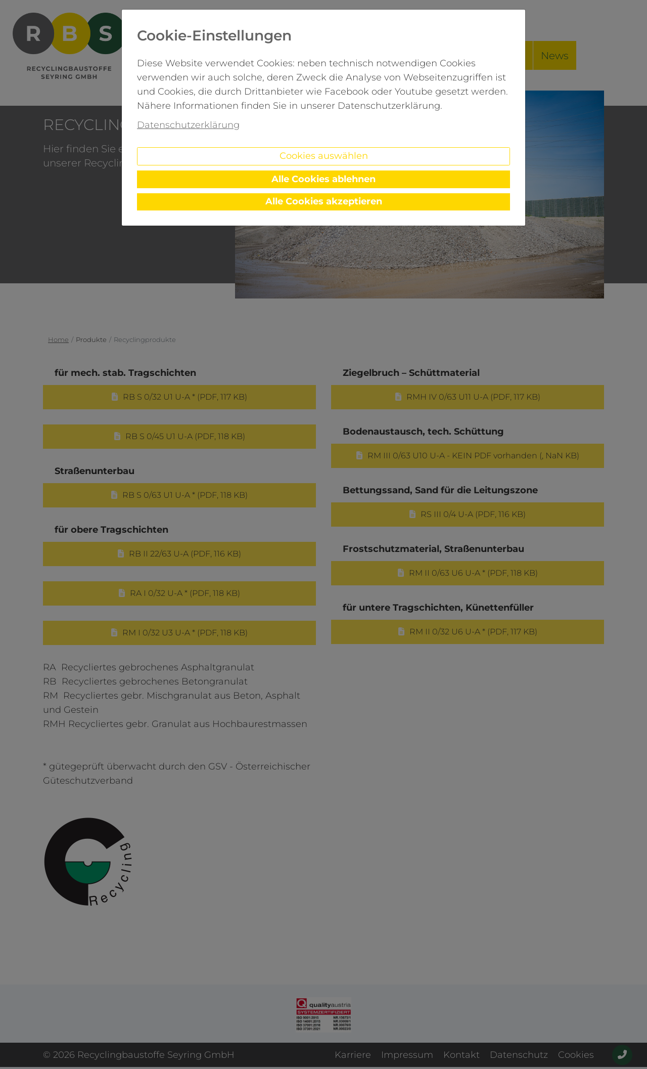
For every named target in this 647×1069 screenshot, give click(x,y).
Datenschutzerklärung (188, 125)
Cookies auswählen (324, 155)
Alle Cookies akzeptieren (323, 201)
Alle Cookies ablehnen (323, 179)
